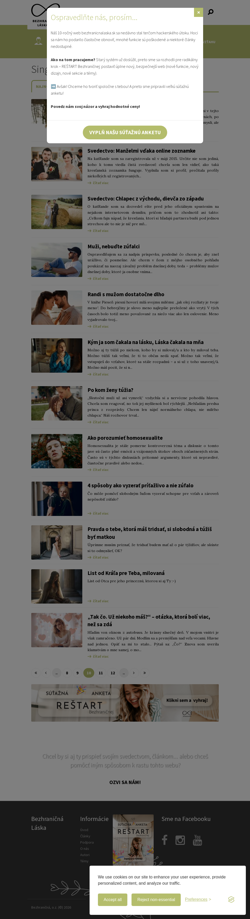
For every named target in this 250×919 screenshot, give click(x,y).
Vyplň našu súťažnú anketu (125, 132)
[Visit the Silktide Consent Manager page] (231, 900)
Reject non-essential (156, 899)
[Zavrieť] (198, 12)
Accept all (113, 899)
